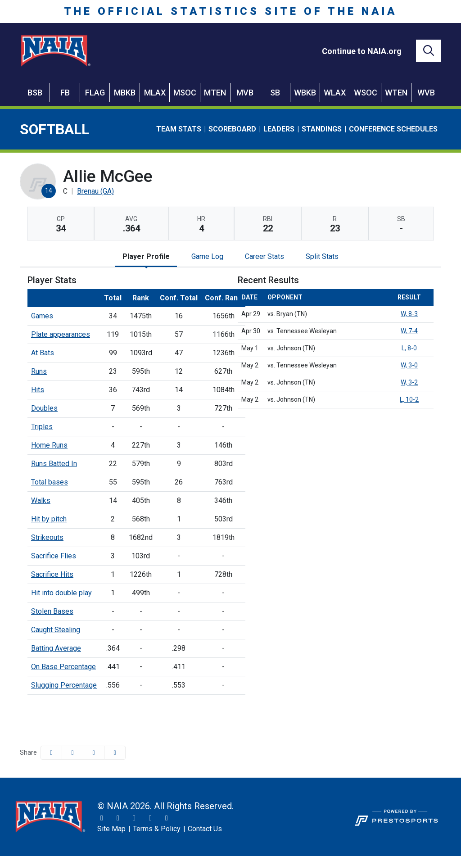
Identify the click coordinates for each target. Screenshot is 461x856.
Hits (37, 389)
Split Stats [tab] (322, 256)
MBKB (125, 92)
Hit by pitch (49, 519)
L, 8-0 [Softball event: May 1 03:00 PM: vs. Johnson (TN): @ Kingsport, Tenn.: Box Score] (409, 348)
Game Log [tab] (207, 256)
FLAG (95, 92)
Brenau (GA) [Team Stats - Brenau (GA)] (95, 191)
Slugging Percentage (64, 685)
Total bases (49, 482)
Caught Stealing (55, 629)
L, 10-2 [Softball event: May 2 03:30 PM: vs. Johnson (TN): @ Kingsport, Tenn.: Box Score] (409, 399)
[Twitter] (101, 818)
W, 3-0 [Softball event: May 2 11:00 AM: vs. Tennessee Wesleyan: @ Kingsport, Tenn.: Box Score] (409, 365)
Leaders (278, 129)
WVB (426, 92)
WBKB (305, 92)
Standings (322, 129)
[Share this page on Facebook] (51, 753)
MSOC (184, 92)
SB (275, 92)
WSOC (365, 92)
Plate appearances (60, 334)
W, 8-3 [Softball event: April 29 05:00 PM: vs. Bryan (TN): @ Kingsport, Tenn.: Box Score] (409, 313)
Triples (42, 426)
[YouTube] (150, 818)
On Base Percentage (63, 666)
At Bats (42, 353)
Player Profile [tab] (146, 256)
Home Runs (49, 445)
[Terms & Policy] (157, 829)
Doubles (44, 408)
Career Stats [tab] (264, 256)
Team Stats (178, 129)
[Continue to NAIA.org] (362, 51)
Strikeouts (47, 537)
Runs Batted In (54, 463)
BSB (34, 92)
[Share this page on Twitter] (72, 753)
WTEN (396, 92)
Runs (39, 371)
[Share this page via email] (93, 753)
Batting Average (56, 648)
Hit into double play (61, 593)
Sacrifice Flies (53, 556)
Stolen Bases (52, 611)
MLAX (155, 92)
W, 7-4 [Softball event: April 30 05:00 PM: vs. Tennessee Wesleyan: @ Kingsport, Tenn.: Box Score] (409, 331)
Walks (40, 500)
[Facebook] (134, 818)
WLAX (335, 92)
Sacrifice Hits (52, 574)
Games (42, 316)
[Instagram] (117, 818)
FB (65, 92)
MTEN (215, 92)
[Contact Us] (205, 829)
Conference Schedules (393, 129)
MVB (244, 92)
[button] (115, 753)
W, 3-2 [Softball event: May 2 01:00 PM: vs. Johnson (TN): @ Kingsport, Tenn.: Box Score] (409, 382)
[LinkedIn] (166, 818)
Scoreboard (232, 129)
